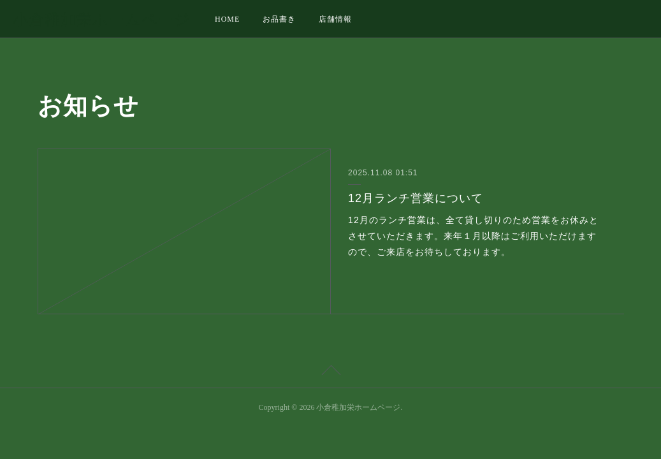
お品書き (279, 19)
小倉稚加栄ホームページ (102, 19)
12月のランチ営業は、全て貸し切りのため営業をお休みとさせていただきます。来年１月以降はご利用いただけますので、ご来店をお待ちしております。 (473, 236)
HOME (227, 19)
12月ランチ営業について (415, 198)
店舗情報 (335, 19)
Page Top (330, 372)
